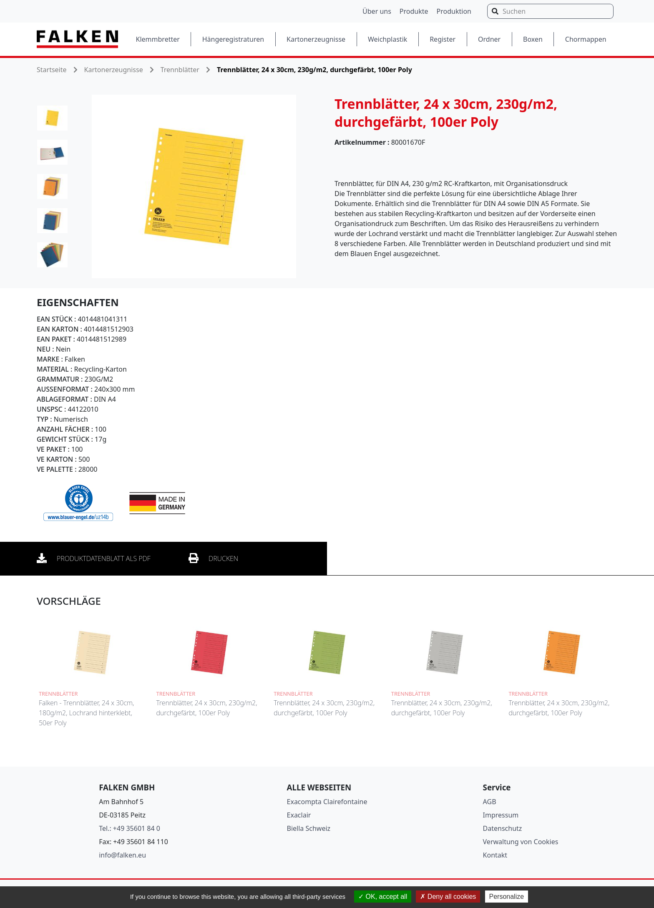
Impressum (501, 815)
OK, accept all (382, 896)
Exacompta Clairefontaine (327, 801)
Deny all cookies (448, 896)
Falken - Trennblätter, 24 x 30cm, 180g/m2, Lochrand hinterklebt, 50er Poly (86, 712)
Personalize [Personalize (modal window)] (506, 896)
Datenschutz (502, 828)
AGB (489, 801)
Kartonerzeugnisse (316, 39)
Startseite (52, 69)
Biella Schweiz (309, 828)
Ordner (489, 39)
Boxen (533, 39)
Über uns (376, 11)
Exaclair (299, 815)
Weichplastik (387, 39)
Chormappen (585, 39)
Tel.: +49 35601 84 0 (129, 828)
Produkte (414, 11)
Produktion (454, 11)
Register (442, 39)
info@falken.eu (122, 855)
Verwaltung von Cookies (520, 841)
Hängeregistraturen (233, 39)
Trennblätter (180, 69)
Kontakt (495, 855)
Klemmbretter (158, 39)
